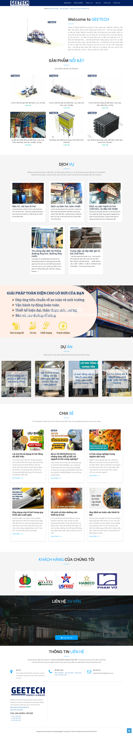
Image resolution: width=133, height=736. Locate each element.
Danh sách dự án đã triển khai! (19, 707)
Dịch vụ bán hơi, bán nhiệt (66, 206)
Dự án (98, 2)
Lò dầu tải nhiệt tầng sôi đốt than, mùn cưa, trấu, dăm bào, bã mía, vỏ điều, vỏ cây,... (28, 141)
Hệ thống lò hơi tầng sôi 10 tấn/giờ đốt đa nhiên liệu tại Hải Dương (50, 378)
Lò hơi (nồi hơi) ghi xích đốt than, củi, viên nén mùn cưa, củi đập (66, 104)
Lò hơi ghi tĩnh (16, 720)
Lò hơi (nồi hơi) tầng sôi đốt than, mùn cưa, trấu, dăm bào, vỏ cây (105, 104)
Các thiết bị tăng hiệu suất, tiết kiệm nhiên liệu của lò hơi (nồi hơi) (105, 141)
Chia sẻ (107, 2)
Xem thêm (17, 478)
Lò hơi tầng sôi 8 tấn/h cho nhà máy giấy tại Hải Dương (117, 378)
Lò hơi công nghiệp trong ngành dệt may (102, 455)
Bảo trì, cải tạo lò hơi (24, 206)
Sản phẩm (78, 2)
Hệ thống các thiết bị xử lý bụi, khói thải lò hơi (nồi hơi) (66, 141)
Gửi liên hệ (66, 637)
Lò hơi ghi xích (16, 718)
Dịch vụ (89, 2)
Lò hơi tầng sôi (16, 716)
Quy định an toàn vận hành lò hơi (104, 513)
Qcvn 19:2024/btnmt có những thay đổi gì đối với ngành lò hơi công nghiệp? (64, 456)
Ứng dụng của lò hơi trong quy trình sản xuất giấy (27, 513)
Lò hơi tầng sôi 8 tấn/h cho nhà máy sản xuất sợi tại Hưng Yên (84, 378)
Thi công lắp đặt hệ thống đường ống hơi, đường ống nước (47, 253)
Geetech (67, 2)
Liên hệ (116, 2)
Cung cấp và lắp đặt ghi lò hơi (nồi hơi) (85, 252)
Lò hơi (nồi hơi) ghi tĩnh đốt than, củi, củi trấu (28, 103)
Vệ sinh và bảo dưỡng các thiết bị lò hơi (64, 513)
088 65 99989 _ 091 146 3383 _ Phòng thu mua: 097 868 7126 (69, 8)
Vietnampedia (58, 731)
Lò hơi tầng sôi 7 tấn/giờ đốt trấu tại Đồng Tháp (17, 378)
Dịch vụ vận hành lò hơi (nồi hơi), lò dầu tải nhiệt (103, 207)
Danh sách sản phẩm (16, 710)
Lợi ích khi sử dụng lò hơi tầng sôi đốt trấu (27, 455)
